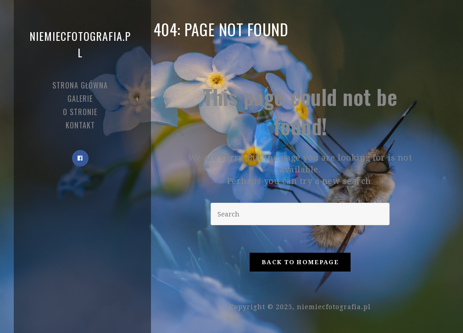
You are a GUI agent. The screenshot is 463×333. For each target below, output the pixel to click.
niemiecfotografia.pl (80, 44)
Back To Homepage (300, 262)
